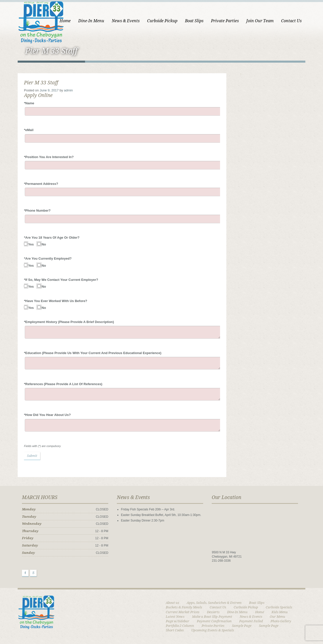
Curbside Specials (279, 607)
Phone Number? (37, 210)
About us (172, 603)
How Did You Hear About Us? (47, 415)
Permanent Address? (41, 184)
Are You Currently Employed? (48, 258)
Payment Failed (251, 621)
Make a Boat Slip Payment (212, 616)
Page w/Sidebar (177, 621)
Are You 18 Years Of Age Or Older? (51, 237)
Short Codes (175, 630)
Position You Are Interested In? (49, 157)
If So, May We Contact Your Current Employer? (61, 280)
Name (29, 103)
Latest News (175, 616)
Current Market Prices (182, 612)
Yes (30, 244)
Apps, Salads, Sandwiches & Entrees (214, 603)
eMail (29, 130)
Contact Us (291, 20)
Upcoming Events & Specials (212, 630)
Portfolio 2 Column (180, 626)
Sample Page (241, 626)
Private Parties (225, 20)
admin (68, 90)
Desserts (213, 612)
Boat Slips (194, 20)
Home (65, 20)
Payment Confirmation (214, 621)
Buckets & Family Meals (184, 607)
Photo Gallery (281, 621)
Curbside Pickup (162, 20)
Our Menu (277, 616)
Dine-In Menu (91, 20)
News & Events (126, 20)
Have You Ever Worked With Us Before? (55, 301)
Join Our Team (260, 20)
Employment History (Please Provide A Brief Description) (69, 322)
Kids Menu (280, 612)
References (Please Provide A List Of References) (63, 384)
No (43, 244)
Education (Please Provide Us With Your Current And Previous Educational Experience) (92, 353)
